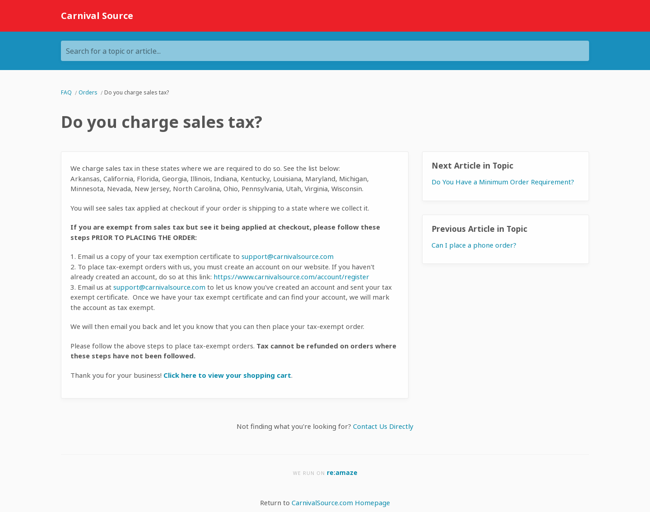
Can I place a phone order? (474, 244)
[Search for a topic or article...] (325, 51)
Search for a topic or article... (113, 51)
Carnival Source (97, 15)
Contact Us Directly (383, 426)
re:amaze (342, 472)
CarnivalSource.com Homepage (341, 502)
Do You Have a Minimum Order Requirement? (503, 181)
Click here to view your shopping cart (227, 375)
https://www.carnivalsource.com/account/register (291, 276)
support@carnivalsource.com (287, 256)
